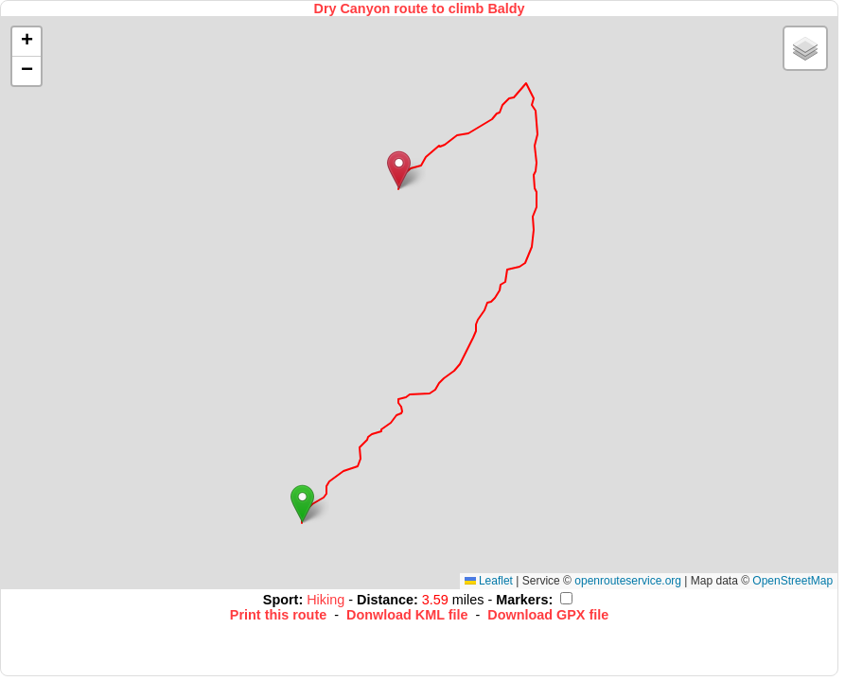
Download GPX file (547, 614)
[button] (302, 503)
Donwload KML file (406, 614)
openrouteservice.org (627, 580)
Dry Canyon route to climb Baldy (418, 8)
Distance (385, 599)
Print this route (278, 614)
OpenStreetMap (792, 580)
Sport (281, 599)
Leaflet (489, 580)
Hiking (327, 599)
